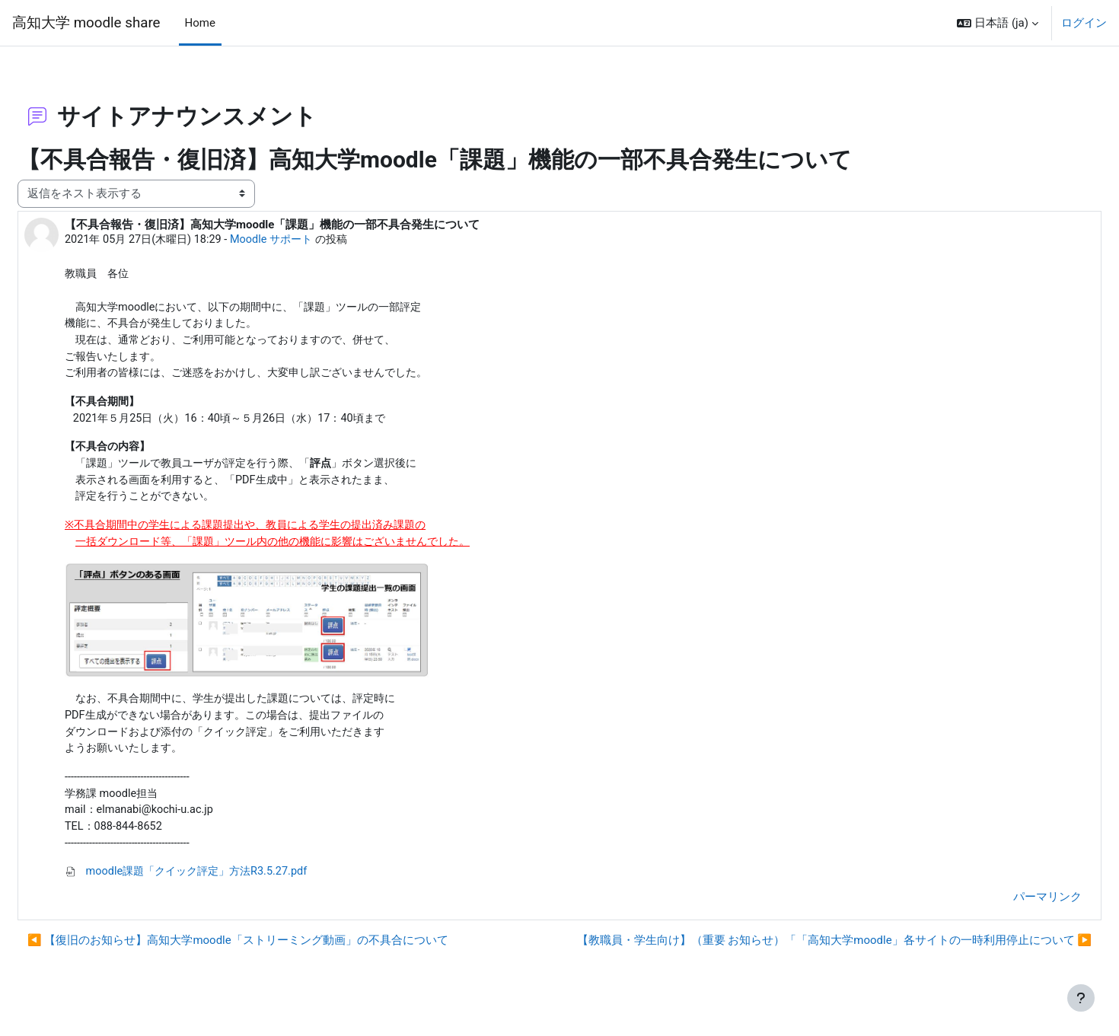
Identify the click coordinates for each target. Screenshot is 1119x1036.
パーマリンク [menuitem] (1011, 906)
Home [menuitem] (200, 23)
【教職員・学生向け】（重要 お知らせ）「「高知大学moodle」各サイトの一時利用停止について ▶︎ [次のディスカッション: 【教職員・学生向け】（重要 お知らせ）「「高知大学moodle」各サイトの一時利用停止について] (797, 949)
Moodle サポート (318, 232)
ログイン (1084, 23)
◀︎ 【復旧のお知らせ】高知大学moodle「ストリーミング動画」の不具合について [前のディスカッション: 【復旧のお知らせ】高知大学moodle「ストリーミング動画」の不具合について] (274, 949)
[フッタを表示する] (1081, 998)
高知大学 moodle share (86, 22)
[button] (997, 23)
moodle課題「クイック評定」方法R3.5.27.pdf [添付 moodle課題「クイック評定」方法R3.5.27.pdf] (228, 880)
